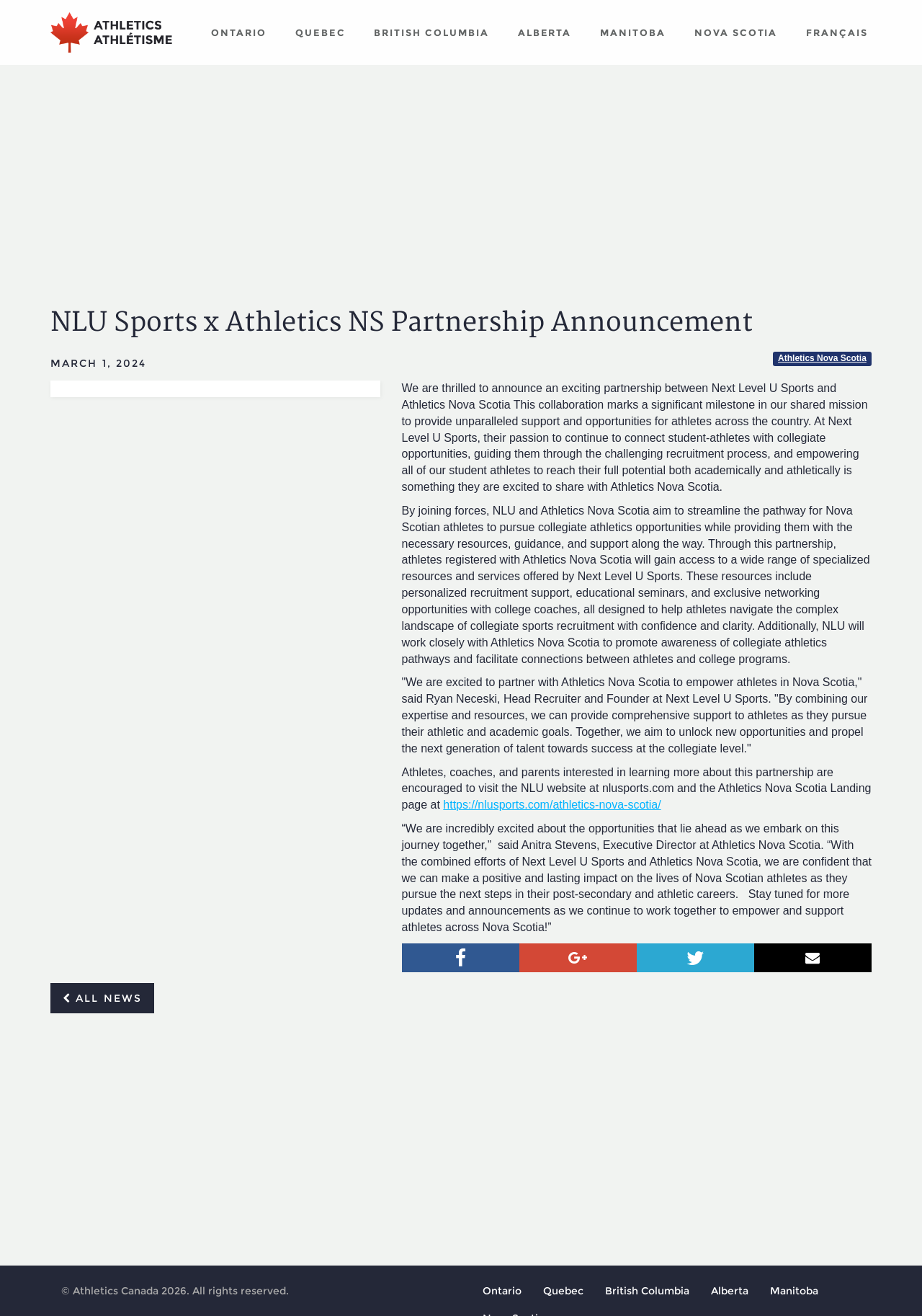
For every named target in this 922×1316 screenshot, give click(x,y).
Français (837, 32)
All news (102, 998)
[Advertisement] (461, 173)
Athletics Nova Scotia (822, 358)
